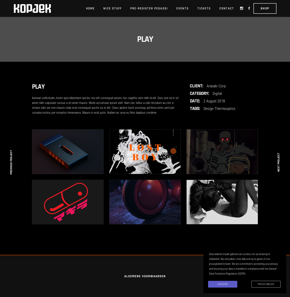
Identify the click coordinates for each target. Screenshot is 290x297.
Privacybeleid (266, 284)
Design (209, 108)
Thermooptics (224, 108)
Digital (217, 93)
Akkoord (223, 284)
